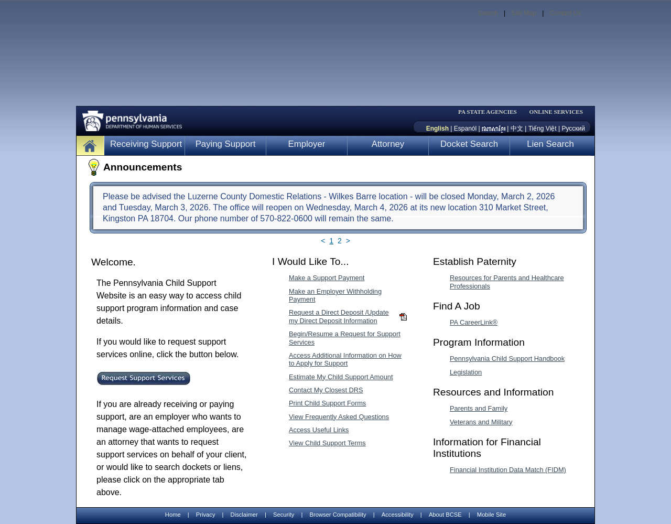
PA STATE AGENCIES (487, 112)
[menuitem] (490, 112)
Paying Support (226, 144)
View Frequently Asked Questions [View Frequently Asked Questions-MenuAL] (339, 417)
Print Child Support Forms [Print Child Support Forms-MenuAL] (327, 403)
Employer (307, 144)
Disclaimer (244, 514)
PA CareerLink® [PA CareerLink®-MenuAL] (473, 322)
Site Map (523, 13)
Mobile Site (491, 514)
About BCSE (445, 514)
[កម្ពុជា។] (493, 128)
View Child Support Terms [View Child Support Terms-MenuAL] (327, 443)
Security (283, 514)
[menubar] (490, 112)
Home (173, 514)
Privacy (205, 515)
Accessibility (398, 514)
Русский (573, 128)
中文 (517, 128)
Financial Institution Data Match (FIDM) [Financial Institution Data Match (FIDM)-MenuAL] (508, 470)
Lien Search (550, 144)
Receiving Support (146, 144)
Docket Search (469, 144)
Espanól (465, 128)
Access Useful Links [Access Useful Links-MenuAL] (319, 430)
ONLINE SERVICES (556, 112)
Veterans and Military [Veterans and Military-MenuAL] (481, 422)
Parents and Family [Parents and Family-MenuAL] (478, 408)
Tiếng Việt (542, 128)
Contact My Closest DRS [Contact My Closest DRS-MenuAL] (326, 390)
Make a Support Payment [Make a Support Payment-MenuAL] (326, 278)
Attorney (388, 144)
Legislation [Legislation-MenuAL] (466, 372)
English (437, 128)
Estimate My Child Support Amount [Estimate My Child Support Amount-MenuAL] (341, 377)
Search (488, 13)
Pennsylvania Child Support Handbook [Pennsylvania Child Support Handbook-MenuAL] (507, 358)
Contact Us (565, 13)
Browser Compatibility (338, 514)
